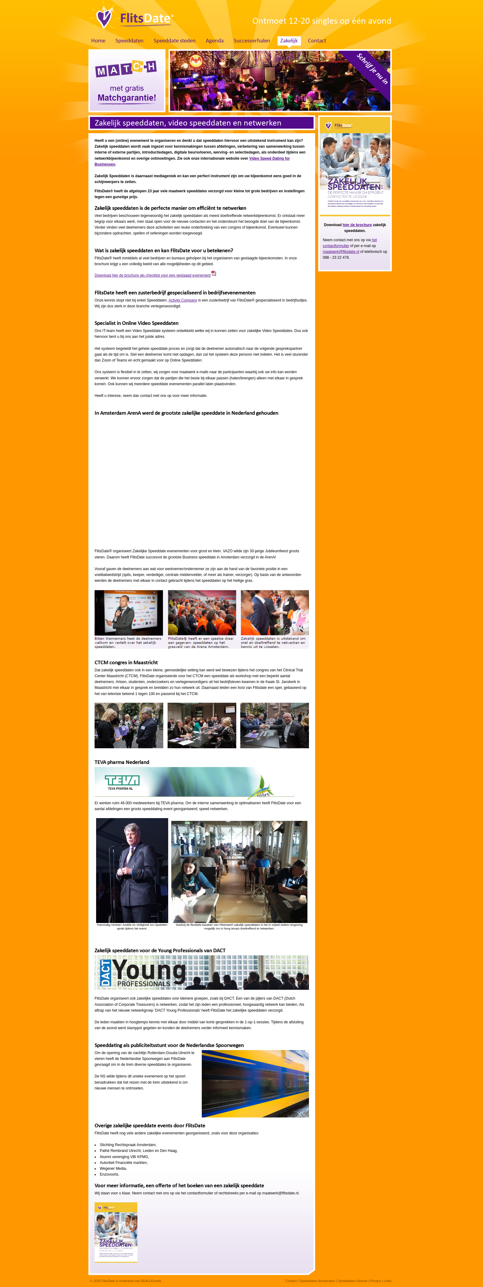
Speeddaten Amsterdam (317, 1281)
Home (98, 41)
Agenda (215, 41)
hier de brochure (357, 225)
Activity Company (182, 300)
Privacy (375, 1281)
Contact (317, 41)
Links (388, 1281)
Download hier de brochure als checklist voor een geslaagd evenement (153, 275)
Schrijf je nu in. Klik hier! (362, 79)
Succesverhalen (252, 41)
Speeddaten (130, 41)
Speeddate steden (175, 41)
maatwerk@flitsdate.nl (341, 252)
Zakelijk (289, 41)
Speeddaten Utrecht (352, 1281)
